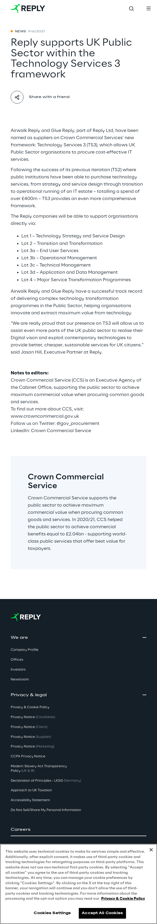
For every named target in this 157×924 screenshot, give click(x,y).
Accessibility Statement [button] (30, 800)
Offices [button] (17, 659)
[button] (78, 829)
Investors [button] (18, 669)
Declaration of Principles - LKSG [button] (46, 780)
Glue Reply (62, 130)
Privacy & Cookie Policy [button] (30, 707)
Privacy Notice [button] (33, 717)
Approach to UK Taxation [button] (31, 790)
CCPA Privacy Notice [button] (28, 756)
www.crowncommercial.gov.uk (45, 416)
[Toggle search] (131, 8)
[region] (78, 884)
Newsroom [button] (20, 679)
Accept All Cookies (102, 913)
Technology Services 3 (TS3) (67, 145)
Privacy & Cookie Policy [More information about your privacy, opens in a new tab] (123, 899)
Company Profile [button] (24, 650)
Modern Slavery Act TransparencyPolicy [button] (39, 769)
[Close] (151, 850)
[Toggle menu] (148, 8)
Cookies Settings (52, 913)
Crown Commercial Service (61, 430)
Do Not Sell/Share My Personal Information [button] (46, 810)
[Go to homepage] (28, 8)
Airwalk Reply (25, 130)
